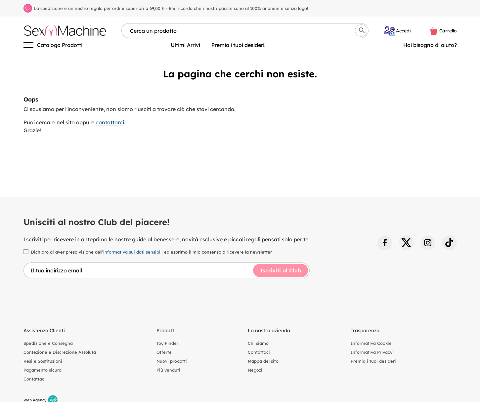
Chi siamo (258, 343)
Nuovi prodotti (171, 361)
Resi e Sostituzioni (42, 361)
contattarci (110, 122)
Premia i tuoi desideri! (238, 45)
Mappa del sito (263, 361)
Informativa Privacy (371, 352)
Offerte (164, 352)
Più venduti (168, 370)
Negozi (255, 370)
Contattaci (34, 379)
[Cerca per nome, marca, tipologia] (245, 30)
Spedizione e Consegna (48, 343)
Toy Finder (167, 343)
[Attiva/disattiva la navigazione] (28, 45)
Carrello (448, 30)
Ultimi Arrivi (185, 45)
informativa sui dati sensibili (133, 252)
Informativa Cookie (371, 343)
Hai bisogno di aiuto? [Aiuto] (430, 45)
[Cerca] (361, 30)
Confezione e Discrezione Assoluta (59, 352)
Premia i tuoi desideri (373, 361)
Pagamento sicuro (42, 370)
